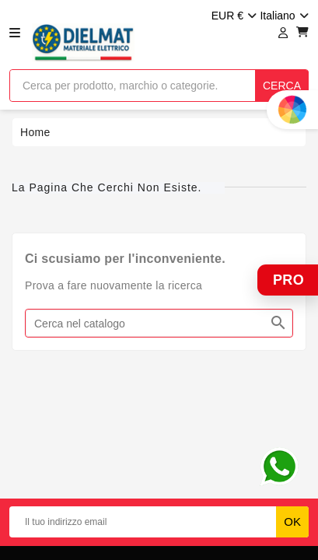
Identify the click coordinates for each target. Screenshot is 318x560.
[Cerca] (159, 323)
